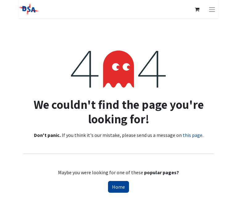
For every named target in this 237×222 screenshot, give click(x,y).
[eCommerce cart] (197, 9)
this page (192, 135)
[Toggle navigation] (212, 9)
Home (118, 187)
